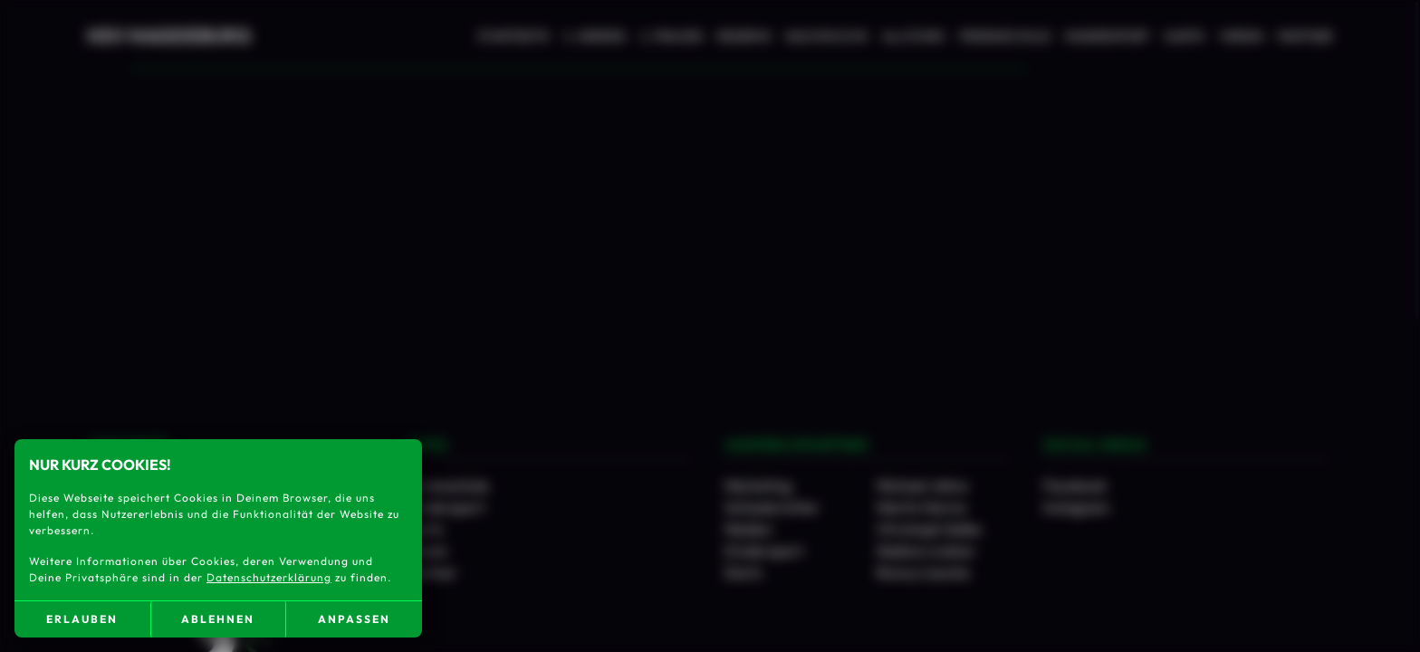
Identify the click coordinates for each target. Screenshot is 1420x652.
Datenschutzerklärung (268, 577)
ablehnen (217, 619)
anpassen (354, 619)
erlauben (82, 619)
